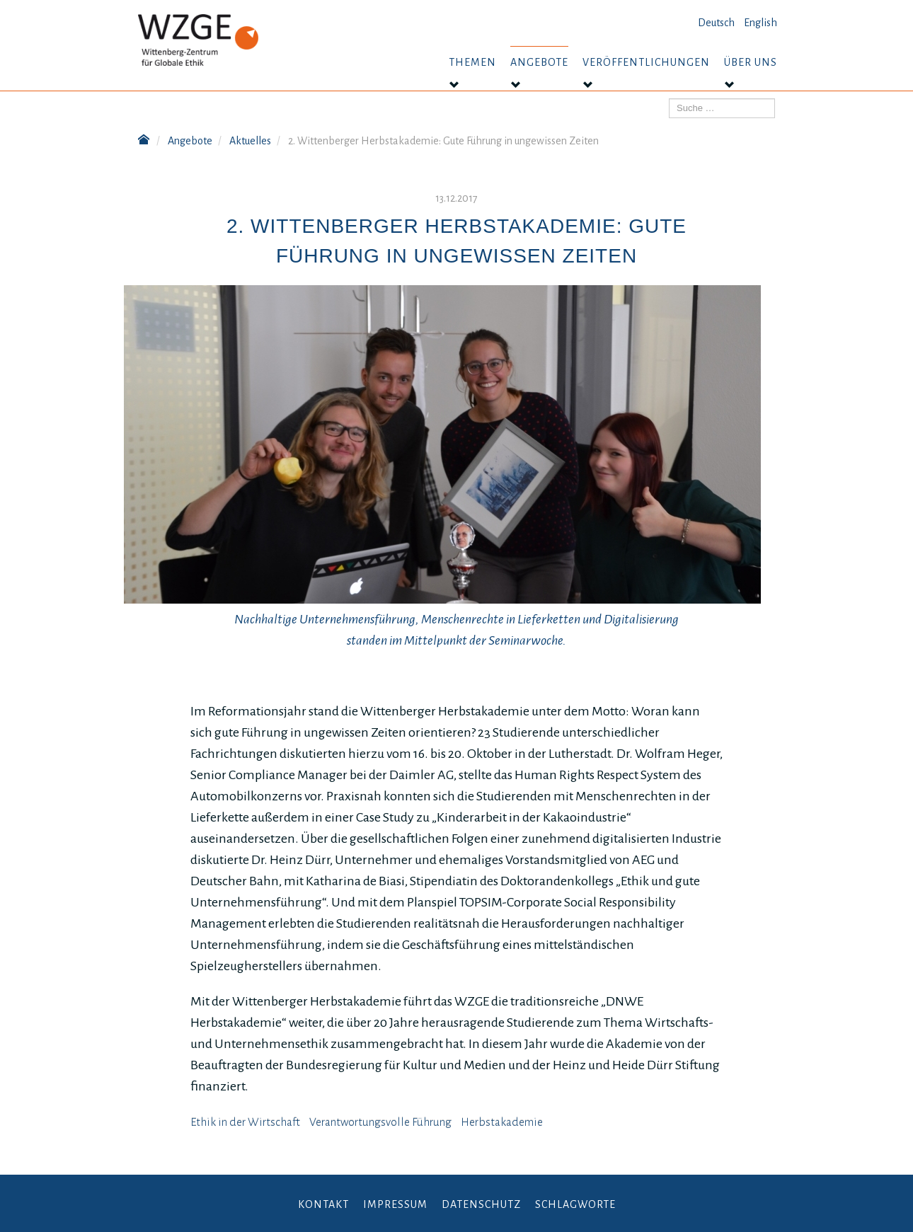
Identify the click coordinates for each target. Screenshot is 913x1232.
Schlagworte (575, 1204)
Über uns (750, 62)
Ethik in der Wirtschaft (245, 1122)
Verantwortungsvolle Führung (380, 1122)
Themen (472, 62)
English (760, 22)
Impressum (395, 1204)
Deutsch (716, 22)
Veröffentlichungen (646, 62)
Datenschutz (481, 1204)
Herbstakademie (502, 1122)
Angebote (539, 62)
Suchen (669, 98)
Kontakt (323, 1204)
